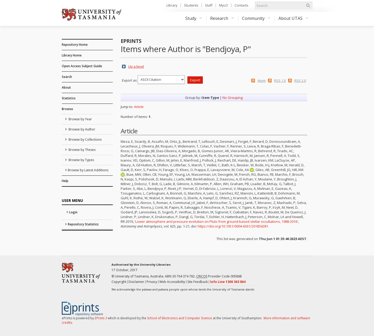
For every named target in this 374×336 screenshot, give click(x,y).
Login (73, 212)
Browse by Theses (82, 149)
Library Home (72, 55)
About (66, 87)
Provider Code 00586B (219, 276)
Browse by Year (80, 119)
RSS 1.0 (280, 80)
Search (67, 77)
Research (222, 18)
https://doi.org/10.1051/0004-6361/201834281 (233, 226)
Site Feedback (197, 282)
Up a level (136, 66)
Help (65, 181)
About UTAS (293, 18)
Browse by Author (81, 129)
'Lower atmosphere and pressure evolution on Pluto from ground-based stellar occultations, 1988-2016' (216, 221)
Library (171, 5)
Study (193, 18)
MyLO (223, 5)
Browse (67, 109)
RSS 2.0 (300, 80)
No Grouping (232, 97)
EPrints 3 (101, 318)
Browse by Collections (85, 139)
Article (139, 106)
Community (256, 18)
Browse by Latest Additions (88, 170)
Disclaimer (136, 282)
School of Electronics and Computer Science (179, 318)
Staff (209, 5)
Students (191, 5)
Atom (262, 80)
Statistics (69, 98)
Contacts (241, 5)
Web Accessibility (172, 282)
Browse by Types (81, 160)
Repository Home (75, 44)
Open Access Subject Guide (82, 66)
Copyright (118, 282)
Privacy (152, 282)
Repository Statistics (83, 224)
